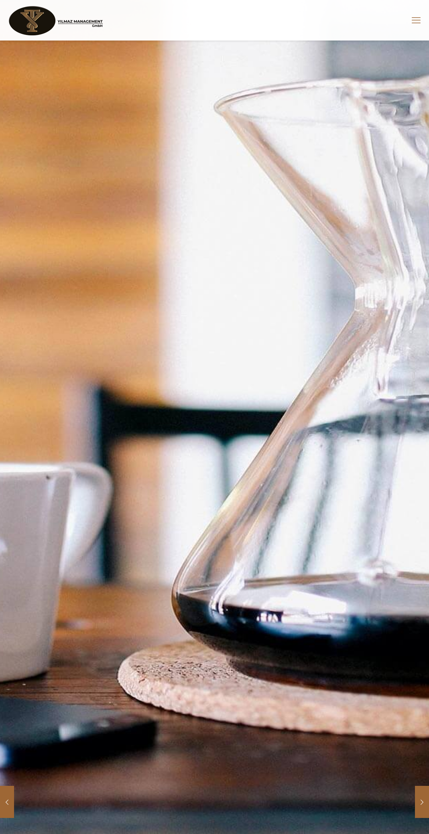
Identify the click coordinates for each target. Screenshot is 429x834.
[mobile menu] (416, 20)
